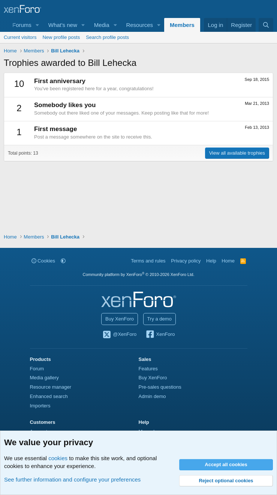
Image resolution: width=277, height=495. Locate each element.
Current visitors (20, 37)
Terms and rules (148, 261)
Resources (139, 25)
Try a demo (159, 319)
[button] (37, 25)
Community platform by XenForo (139, 274)
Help (211, 261)
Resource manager (51, 387)
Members (182, 25)
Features (148, 368)
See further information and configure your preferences (72, 479)
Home (228, 261)
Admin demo (152, 396)
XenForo (160, 335)
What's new (62, 25)
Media (101, 25)
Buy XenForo (119, 319)
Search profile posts (107, 37)
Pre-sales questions (160, 387)
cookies (57, 458)
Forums (21, 25)
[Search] (266, 25)
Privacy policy (186, 261)
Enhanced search (49, 396)
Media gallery (44, 377)
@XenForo (119, 335)
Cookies (43, 261)
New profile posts (61, 37)
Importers (40, 406)
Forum (37, 368)
